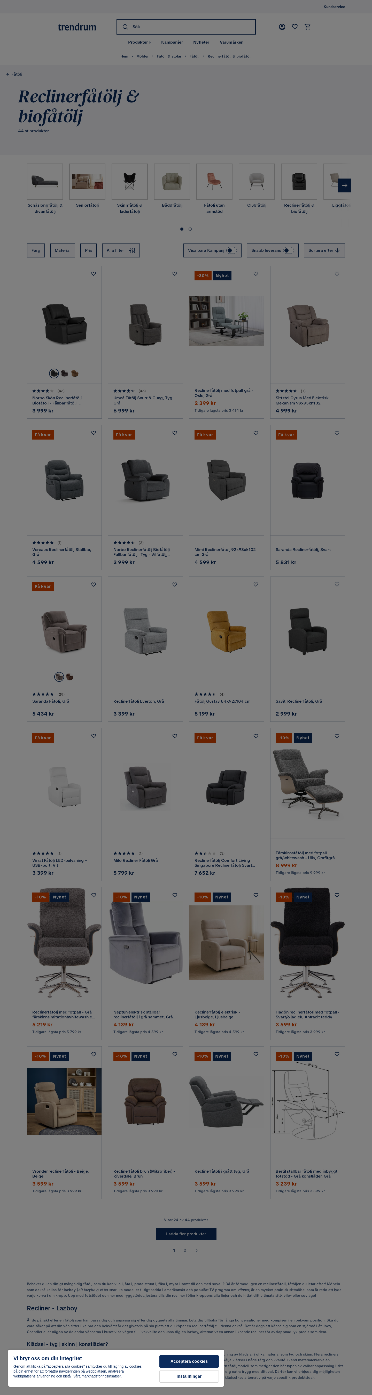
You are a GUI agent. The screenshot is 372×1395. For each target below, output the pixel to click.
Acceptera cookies (189, 1361)
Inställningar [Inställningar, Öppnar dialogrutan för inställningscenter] (189, 1376)
